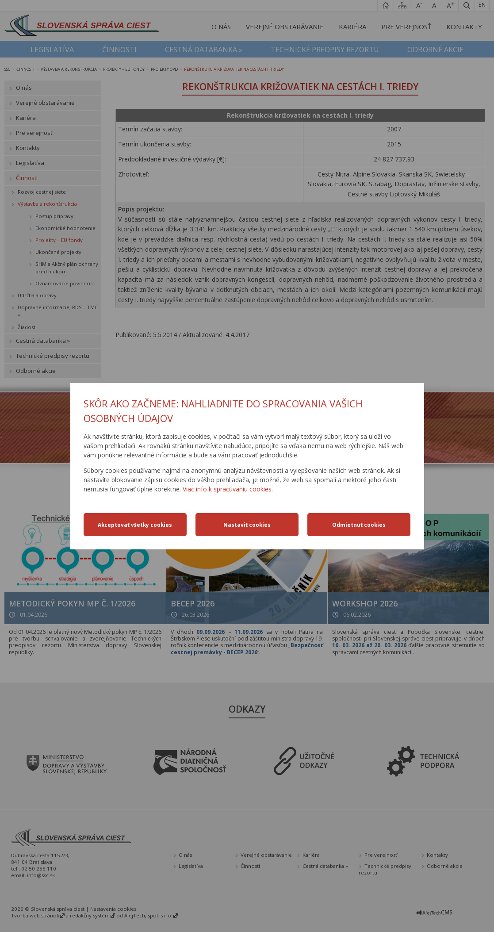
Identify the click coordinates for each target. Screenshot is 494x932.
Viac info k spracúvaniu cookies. (228, 489)
